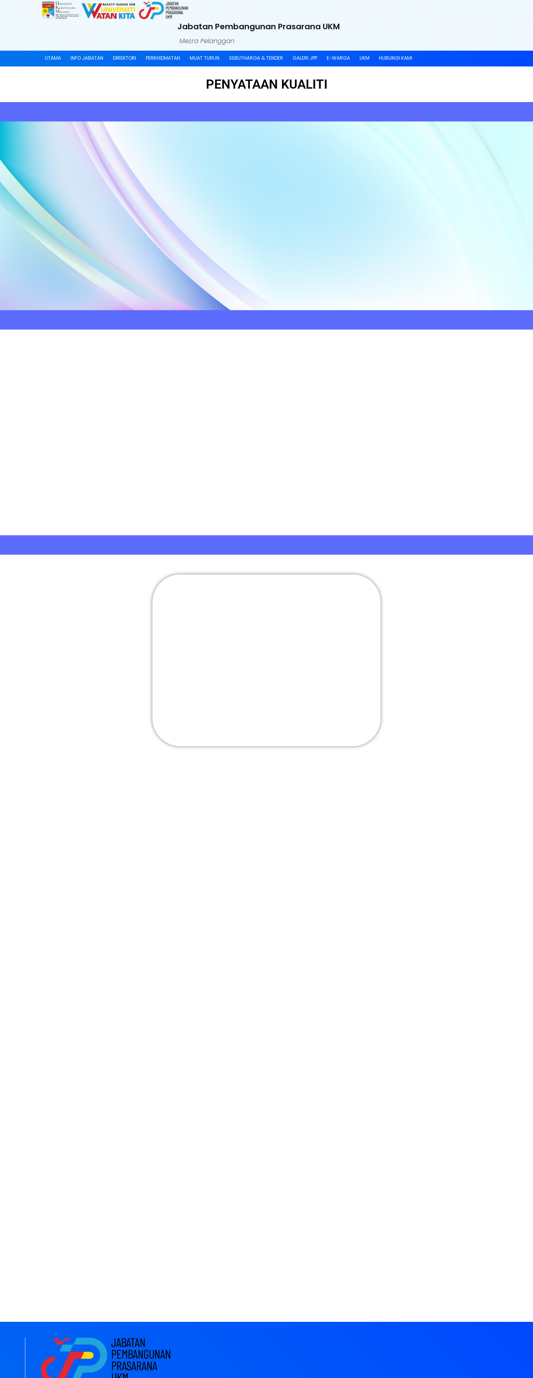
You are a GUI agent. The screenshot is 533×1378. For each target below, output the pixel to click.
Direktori (124, 58)
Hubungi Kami (395, 58)
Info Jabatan (86, 58)
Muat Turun (204, 58)
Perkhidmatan (163, 58)
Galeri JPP (305, 58)
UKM (364, 58)
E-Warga (338, 58)
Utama (53, 58)
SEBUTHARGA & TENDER (256, 58)
